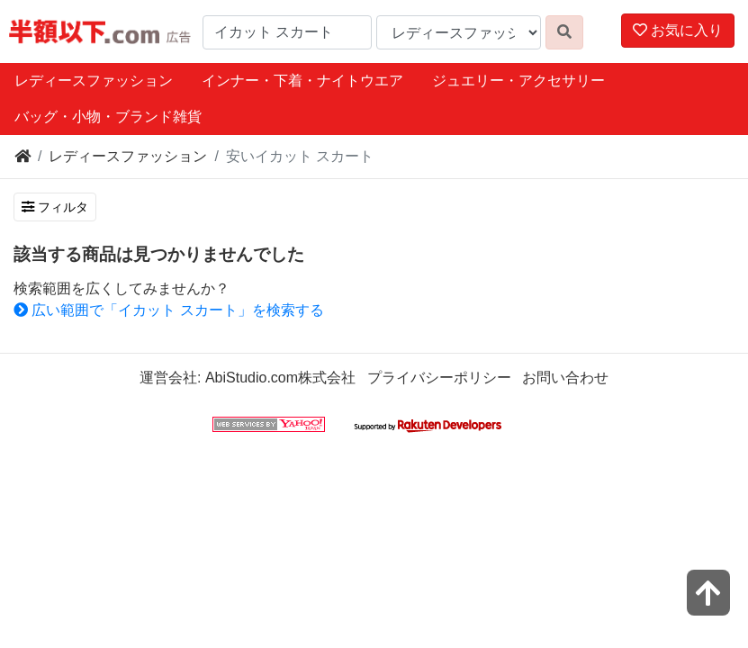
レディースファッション (93, 80)
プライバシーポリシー (439, 377)
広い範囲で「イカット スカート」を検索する (169, 310)
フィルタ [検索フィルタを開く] (55, 207)
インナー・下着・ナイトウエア (302, 80)
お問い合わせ (565, 377)
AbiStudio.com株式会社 (280, 377)
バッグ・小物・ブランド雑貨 (108, 116)
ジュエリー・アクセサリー (518, 80)
